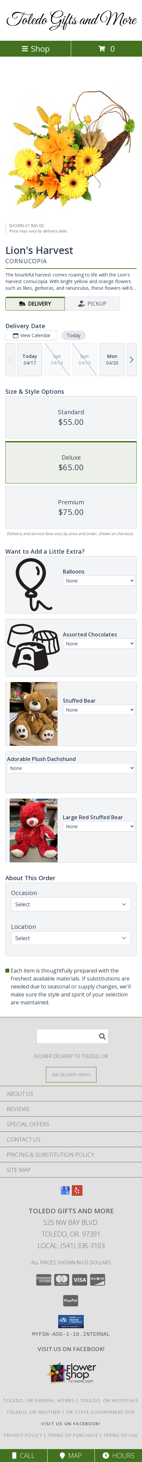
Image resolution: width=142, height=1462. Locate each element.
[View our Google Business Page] (65, 1193)
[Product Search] (72, 1036)
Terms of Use (121, 1435)
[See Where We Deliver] (71, 1074)
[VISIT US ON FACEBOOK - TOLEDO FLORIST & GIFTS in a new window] (71, 1349)
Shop (36, 48)
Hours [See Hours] (118, 1455)
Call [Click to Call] (23, 1455)
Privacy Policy (23, 1435)
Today (73, 335)
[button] (71, 1321)
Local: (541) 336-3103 (71, 1245)
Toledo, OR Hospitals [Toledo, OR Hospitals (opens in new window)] (109, 1400)
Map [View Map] (71, 1455)
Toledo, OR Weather (33, 1412)
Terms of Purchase (73, 1435)
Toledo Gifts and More (71, 20)
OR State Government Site (100, 1412)
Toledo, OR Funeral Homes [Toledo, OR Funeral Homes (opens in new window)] (38, 1400)
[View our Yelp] (77, 1193)
